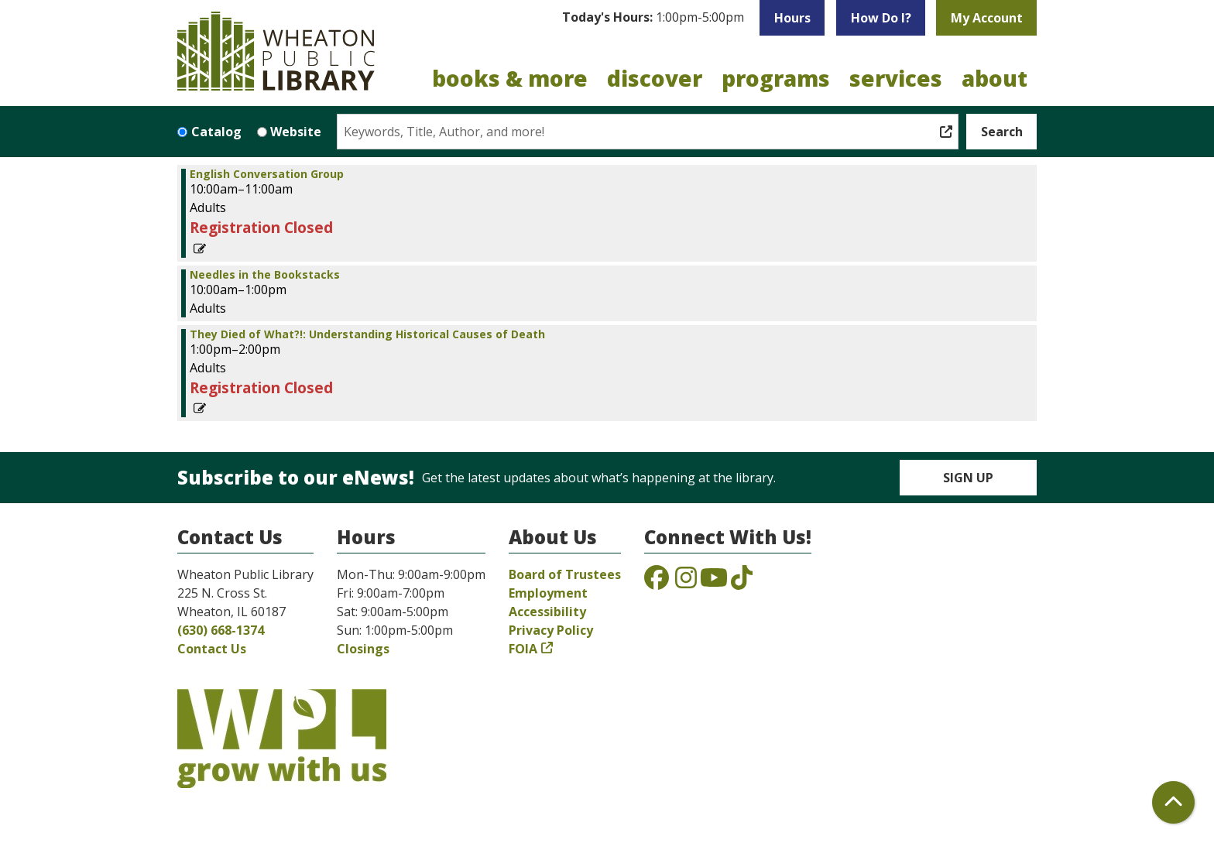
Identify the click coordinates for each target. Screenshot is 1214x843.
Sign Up (968, 477)
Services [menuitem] (895, 78)
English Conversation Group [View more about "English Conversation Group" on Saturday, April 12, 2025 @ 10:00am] (267, 174)
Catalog (216, 131)
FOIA (523, 648)
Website (295, 131)
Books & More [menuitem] (510, 78)
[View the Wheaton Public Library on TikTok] (742, 582)
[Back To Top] (1173, 802)
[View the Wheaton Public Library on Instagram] (686, 582)
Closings (363, 648)
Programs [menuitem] (776, 78)
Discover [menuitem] (654, 78)
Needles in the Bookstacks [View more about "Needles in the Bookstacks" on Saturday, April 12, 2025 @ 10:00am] (265, 274)
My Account (987, 17)
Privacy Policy (551, 630)
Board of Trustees (565, 574)
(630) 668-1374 (220, 630)
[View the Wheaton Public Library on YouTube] (714, 582)
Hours (792, 17)
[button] (653, 18)
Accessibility (547, 611)
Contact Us (211, 648)
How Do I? (881, 17)
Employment (548, 592)
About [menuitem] (994, 78)
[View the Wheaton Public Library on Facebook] (656, 582)
